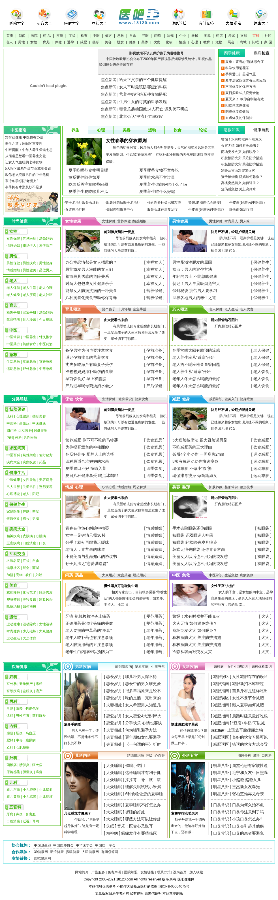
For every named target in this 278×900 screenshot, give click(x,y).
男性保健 (13, 263)
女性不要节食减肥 (248, 698)
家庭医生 (13, 511)
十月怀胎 (124, 309)
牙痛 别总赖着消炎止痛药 (87, 616)
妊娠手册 (13, 312)
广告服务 (98, 872)
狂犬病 (37, 765)
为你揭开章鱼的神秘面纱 (87, 447)
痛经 (39, 684)
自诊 (132, 36)
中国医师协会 (63, 845)
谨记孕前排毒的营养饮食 (87, 357)
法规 (170, 36)
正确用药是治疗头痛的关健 (89, 623)
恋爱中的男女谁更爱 (143, 683)
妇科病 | (219, 667)
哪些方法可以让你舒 (143, 819)
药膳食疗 (29, 344)
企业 (182, 36)
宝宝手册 (29, 312)
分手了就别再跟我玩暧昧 (87, 542)
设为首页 (180, 872)
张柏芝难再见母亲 (248, 794)
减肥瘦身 (13, 592)
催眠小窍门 (135, 765)
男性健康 (180, 221)
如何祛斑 (29, 607)
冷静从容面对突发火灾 (238, 170)
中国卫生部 (42, 845)
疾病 (59, 36)
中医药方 (13, 344)
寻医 (145, 36)
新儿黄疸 (13, 797)
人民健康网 (90, 852)
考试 (231, 36)
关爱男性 (29, 487)
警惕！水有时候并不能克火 (241, 139)
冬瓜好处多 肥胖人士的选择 (89, 454)
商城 (243, 42)
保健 (58, 42)
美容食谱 (29, 600)
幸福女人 (154, 262)
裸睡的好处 (135, 812)
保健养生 (261, 262)
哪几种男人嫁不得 (141, 676)
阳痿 (19, 709)
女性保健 (13, 238)
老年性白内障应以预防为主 (89, 651)
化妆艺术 (29, 592)
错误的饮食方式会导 (250, 744)
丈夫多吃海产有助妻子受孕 (89, 364)
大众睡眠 (114, 765)
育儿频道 (73, 309)
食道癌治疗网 (75, 210)
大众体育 (29, 638)
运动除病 (29, 624)
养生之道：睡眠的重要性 (23, 144)
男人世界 (13, 487)
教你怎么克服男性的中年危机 (27, 175)
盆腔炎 (28, 691)
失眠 (110, 826)
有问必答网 (109, 852)
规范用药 (139, 575)
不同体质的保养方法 (240, 87)
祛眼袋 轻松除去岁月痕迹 (194, 542)
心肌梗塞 (22, 747)
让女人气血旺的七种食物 (23, 162)
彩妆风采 (46, 600)
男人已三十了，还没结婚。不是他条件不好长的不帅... (81, 737)
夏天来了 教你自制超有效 (244, 99)
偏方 (108, 36)
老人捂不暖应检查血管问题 (196, 364)
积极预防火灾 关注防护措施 (242, 158)
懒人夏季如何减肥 (248, 705)
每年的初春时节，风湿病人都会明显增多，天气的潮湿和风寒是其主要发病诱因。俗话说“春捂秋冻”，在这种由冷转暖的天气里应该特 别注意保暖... (160, 155)
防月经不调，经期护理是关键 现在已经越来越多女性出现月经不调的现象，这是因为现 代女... (242, 244)
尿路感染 (13, 772)
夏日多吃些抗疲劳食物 (242, 93)
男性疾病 (29, 263)
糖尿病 (30, 740)
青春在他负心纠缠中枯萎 (87, 528)
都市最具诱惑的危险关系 (87, 276)
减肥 (83, 42)
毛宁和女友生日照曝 (250, 772)
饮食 (156, 42)
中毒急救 (46, 369)
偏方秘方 (46, 455)
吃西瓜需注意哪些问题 (88, 184)
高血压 (24, 423)
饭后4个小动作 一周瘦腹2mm (198, 454)
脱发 (120, 42)
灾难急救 (46, 362)
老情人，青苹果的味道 (85, 549)
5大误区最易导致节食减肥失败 (28, 168)
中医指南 (18, 130)
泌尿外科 (244, 756)
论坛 (203, 130)
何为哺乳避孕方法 (141, 730)
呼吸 (149, 756)
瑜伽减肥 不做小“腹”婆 (192, 468)
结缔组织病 (135, 756)
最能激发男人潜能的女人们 (89, 269)
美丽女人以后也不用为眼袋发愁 (200, 556)
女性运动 (46, 624)
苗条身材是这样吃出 (250, 690)
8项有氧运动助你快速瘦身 (195, 461)
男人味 (245, 221)
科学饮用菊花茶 (237, 68)
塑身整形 (13, 600)
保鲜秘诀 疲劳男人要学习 (194, 290)
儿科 (10, 416)
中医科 (12, 423)
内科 (10, 438)
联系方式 (163, 872)
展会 (231, 42)
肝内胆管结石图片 (228, 326)
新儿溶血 (13, 790)
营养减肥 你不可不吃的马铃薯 (91, 440)
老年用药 (154, 630)
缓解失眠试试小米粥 (143, 786)
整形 (95, 42)
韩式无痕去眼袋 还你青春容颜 (198, 549)
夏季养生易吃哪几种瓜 (88, 191)
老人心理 (46, 288)
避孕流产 (46, 246)
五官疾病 (13, 543)
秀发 (35, 511)
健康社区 (13, 568)
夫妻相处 (114, 705)
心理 (194, 42)
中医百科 (13, 455)
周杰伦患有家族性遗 (250, 765)
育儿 (46, 42)
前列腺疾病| (124, 667)
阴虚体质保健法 (237, 112)
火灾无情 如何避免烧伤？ (240, 146)
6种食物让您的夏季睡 (144, 794)
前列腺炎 (39, 716)
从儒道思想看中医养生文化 (25, 156)
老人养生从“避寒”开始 (191, 371)
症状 (72, 36)
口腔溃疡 (29, 543)
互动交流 (17, 553)
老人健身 (13, 295)
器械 (194, 36)
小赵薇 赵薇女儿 (246, 779)
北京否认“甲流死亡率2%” (141, 116)
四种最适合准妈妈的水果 (87, 461)
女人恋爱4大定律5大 (143, 716)
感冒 (10, 733)
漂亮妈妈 (46, 238)
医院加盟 (131, 872)
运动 (152, 130)
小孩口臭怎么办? (247, 819)
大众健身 (46, 631)
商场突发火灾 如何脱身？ (240, 152)
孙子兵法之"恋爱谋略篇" (86, 563)
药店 (219, 36)
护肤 (26, 511)
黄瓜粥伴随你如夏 (84, 177)
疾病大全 (13, 462)
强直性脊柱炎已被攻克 (164, 202)
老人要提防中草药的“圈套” (88, 630)
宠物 (218, 42)
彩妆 (26, 519)
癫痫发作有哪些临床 (139, 833)
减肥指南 (221, 683)
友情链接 (147, 872)
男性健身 (46, 263)
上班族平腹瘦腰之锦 (245, 730)
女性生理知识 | (239, 667)
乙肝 (10, 747)
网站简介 (82, 872)
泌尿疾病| (142, 667)
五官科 (15, 807)
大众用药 (109, 575)
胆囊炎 (28, 772)
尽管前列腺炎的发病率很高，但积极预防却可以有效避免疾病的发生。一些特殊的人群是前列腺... (135, 244)
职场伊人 (29, 246)
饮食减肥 (261, 440)
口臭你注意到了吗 (248, 812)
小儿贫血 (46, 790)
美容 (108, 42)
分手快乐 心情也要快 (143, 723)
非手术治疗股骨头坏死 (82, 202)
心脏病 (41, 536)
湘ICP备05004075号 (174, 886)
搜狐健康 (73, 852)
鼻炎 (19, 814)
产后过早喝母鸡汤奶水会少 (89, 385)
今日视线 (46, 319)
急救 (120, 36)
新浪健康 (57, 852)
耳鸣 (35, 821)
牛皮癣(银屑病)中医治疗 (247, 202)
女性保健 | (109, 221)
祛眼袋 (263, 528)
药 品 (47, 36)
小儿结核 (46, 797)
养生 (75, 130)
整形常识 (231, 487)
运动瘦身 (25, 430)
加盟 (10, 575)
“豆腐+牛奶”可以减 (248, 723)
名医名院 (13, 561)
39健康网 (41, 852)
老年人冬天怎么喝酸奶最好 (196, 378)
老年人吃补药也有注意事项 (89, 637)
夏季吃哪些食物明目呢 (88, 170)
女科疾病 (190, 666)
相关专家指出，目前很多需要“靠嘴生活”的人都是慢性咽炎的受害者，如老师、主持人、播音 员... (135, 598)
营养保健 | (124, 221)
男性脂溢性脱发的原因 (192, 262)
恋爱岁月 (114, 676)
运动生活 (13, 638)
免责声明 (114, 872)
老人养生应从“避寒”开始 (193, 357)
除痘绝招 (13, 607)
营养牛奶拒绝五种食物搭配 (143, 94)
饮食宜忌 (154, 440)
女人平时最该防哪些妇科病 (143, 87)
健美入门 (231, 399)
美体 (144, 42)
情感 (182, 42)
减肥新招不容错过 (248, 683)
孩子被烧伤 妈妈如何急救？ (242, 177)
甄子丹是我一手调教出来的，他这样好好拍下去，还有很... (188, 826)
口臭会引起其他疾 (248, 826)
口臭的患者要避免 (248, 833)
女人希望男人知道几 (143, 705)
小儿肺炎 (29, 790)
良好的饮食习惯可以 (250, 737)
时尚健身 (13, 631)
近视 (26, 821)
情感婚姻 (13, 246)
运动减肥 (261, 454)
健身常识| (125, 399)
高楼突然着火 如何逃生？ (240, 183)
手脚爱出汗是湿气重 (240, 74)
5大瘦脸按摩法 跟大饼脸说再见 (199, 440)
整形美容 (39, 416)
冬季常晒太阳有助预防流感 (196, 350)
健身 (132, 42)
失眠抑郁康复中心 (119, 210)
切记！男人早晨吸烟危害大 (196, 283)
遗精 (10, 716)
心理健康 (22, 416)
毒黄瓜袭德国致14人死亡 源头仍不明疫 (153, 109)
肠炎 (19, 733)
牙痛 (10, 814)
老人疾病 (29, 295)
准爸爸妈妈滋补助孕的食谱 (89, 371)
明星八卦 (221, 765)
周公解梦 (139, 487)
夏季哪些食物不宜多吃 (159, 170)
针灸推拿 (46, 337)
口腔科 (267, 756)
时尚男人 (231, 221)
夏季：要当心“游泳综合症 (244, 62)
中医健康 (39, 423)
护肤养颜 (216, 487)
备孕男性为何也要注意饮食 (89, 350)
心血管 (160, 756)
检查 (84, 36)
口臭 (42, 543)
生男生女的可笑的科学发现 (143, 101)
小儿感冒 (29, 797)
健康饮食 (13, 519)
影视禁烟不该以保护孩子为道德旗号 (156, 53)
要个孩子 (109, 309)
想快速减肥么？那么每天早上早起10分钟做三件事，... (189, 737)
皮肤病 (28, 536)
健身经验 (246, 399)
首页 (10, 36)
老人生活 (29, 288)
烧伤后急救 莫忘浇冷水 (238, 189)
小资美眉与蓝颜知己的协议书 (91, 556)
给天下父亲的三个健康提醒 (143, 79)
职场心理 (109, 487)
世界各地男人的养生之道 (194, 297)
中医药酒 (46, 344)
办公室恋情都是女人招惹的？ (91, 262)
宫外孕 (12, 684)
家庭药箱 (124, 575)
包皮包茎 (32, 709)
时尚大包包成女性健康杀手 (89, 283)
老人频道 (180, 309)
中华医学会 (84, 845)
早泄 (10, 709)
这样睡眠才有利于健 (143, 772)
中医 (96, 36)
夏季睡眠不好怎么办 (143, 805)
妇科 (13, 677)
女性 (33, 42)
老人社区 (46, 295)
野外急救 (29, 369)
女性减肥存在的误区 (250, 676)
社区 (268, 36)
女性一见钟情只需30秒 (85, 535)
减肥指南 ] (237, 730)
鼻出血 (30, 814)
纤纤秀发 (46, 592)
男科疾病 (83, 666)
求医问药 (17, 448)
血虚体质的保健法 (239, 118)
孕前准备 (154, 350)
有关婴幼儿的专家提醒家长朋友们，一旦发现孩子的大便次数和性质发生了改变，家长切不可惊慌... (135, 332)
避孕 (71, 42)
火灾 (265, 616)
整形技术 (246, 487)
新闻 (22, 36)
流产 (39, 691)
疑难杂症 (29, 455)
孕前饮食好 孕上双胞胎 (85, 378)
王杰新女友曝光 (246, 786)
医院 (34, 36)
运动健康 (13, 624)
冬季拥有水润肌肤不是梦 (23, 187)
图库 (207, 36)
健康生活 (17, 472)
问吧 (255, 42)
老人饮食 (246, 309)
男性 (21, 42)
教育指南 (13, 319)
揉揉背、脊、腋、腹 (143, 779)
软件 (28, 575)
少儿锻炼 (29, 631)
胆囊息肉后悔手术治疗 (123, 202)
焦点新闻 (109, 79)
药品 (42, 462)
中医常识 (13, 337)
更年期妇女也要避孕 (143, 737)
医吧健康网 (42, 858)
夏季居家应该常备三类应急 (245, 80)
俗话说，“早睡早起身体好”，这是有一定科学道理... (81, 826)
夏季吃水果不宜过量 (157, 177)
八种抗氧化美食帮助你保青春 (91, 297)
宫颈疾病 (13, 691)
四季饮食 (154, 468)
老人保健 (13, 288)
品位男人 (46, 270)
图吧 (35, 494)
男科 (13, 701)
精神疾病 (13, 536)
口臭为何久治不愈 (248, 805)
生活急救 (13, 362)
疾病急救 (29, 362)
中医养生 (29, 337)
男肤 (35, 519)
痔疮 (39, 772)
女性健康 (73, 221)
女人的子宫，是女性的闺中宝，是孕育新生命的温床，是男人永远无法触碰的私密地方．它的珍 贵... (242, 598)
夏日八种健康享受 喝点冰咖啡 (91, 475)
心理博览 (13, 494)
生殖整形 (158, 667)
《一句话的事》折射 (143, 744)
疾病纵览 (29, 462)
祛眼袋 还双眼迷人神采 (192, 535)
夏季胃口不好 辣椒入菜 (85, 468)
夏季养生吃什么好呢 (157, 191)
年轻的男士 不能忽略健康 (194, 276)
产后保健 (154, 385)
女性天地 (29, 480)
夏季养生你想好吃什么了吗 (163, 184)
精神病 (112, 833)
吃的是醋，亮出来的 (143, 698)
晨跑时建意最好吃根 (250, 716)
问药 (158, 36)
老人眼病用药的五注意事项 (89, 644)
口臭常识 (221, 805)
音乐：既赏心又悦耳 (135, 826)
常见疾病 (30, 238)
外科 (18, 438)
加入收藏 (196, 872)
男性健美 (29, 270)
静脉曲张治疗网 (241, 210)
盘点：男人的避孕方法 (192, 269)
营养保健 (154, 290)
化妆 (169, 42)
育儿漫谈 (29, 319)
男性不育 (22, 716)
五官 (194, 755)
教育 (206, 42)
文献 (243, 36)
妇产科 (12, 430)
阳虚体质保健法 (237, 105)
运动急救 (13, 369)
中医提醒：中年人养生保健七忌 (29, 150)
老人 (9, 42)
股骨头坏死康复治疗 (162, 210)
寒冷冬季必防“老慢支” (21, 181)
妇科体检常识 (261, 667)
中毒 (19, 740)
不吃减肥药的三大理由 (192, 447)
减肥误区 (221, 676)
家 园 (268, 42)
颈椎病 (12, 765)
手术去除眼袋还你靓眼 (192, 528)
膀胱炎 (24, 765)
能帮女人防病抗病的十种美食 (91, 290)
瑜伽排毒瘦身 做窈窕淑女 (194, 475)
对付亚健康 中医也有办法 (24, 137)
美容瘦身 (46, 480)
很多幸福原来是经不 (143, 690)
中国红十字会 (105, 845)
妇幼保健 (17, 409)
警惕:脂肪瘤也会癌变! (204, 202)
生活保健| (109, 399)
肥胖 (10, 740)
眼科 (256, 756)
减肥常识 (216, 399)
